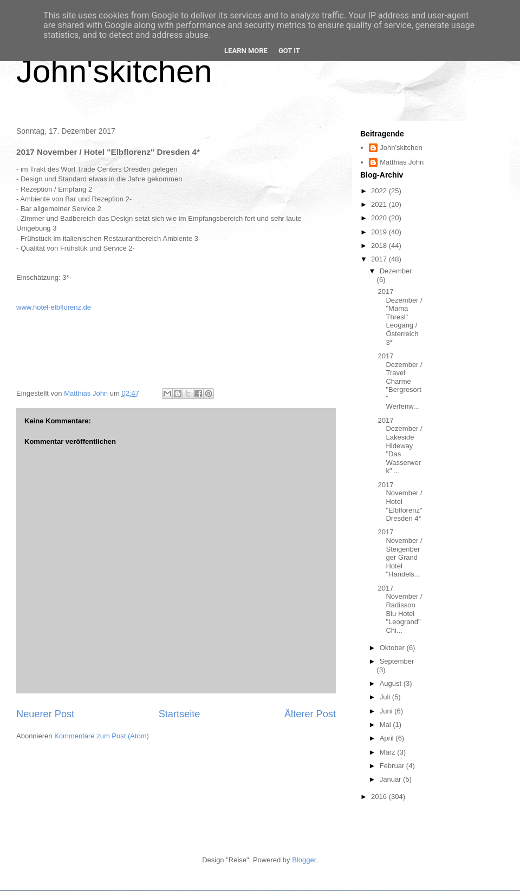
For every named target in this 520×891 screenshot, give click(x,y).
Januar (391, 779)
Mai (386, 724)
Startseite (179, 714)
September (397, 661)
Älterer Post (310, 714)
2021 (380, 204)
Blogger (304, 860)
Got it (289, 51)
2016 (380, 796)
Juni (387, 711)
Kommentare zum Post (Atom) (101, 736)
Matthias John (402, 162)
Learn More (246, 51)
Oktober (393, 648)
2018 (380, 245)
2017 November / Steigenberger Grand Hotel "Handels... (400, 553)
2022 (380, 191)
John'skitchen (114, 71)
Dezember (396, 271)
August (392, 683)
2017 (380, 259)
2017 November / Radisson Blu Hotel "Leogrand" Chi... (400, 609)
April (388, 738)
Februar (393, 766)
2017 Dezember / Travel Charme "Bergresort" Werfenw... (400, 381)
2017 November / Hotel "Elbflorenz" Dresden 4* (400, 501)
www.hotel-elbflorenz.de (53, 307)
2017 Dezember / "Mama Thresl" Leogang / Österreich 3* (400, 316)
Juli (386, 697)
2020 (380, 218)
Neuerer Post (45, 714)
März (389, 752)
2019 (380, 232)
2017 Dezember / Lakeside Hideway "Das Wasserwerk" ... (400, 445)
